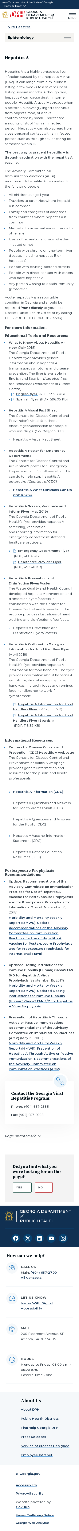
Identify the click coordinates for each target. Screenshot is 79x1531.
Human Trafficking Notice (35, 1515)
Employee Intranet (36, 1455)
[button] (67, 37)
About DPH (30, 1409)
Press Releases (33, 1437)
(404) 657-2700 (44, 1272)
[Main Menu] (71, 15)
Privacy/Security (29, 1493)
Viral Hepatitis (19, 27)
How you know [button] (12, 6)
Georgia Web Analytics (32, 1522)
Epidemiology (21, 37)
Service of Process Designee (45, 1446)
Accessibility (26, 1485)
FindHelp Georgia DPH (40, 1428)
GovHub (22, 1507)
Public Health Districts (40, 1419)
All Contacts (31, 1278)
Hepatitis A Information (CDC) (38, 792)
